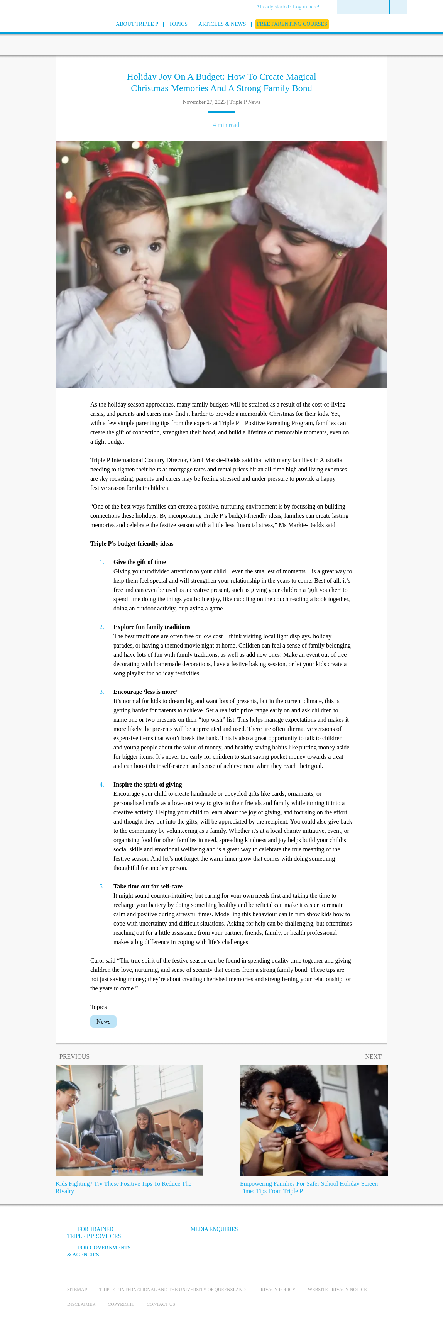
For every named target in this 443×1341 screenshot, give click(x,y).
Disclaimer (81, 1304)
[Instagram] (333, 1235)
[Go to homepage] (48, 34)
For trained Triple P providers (94, 1232)
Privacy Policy (277, 1289)
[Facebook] (291, 1235)
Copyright (121, 1304)
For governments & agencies (99, 1251)
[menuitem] (290, 7)
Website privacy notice (337, 1289)
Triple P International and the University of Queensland (172, 1289)
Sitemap (77, 1289)
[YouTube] (312, 1235)
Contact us (161, 1304)
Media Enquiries (214, 1229)
